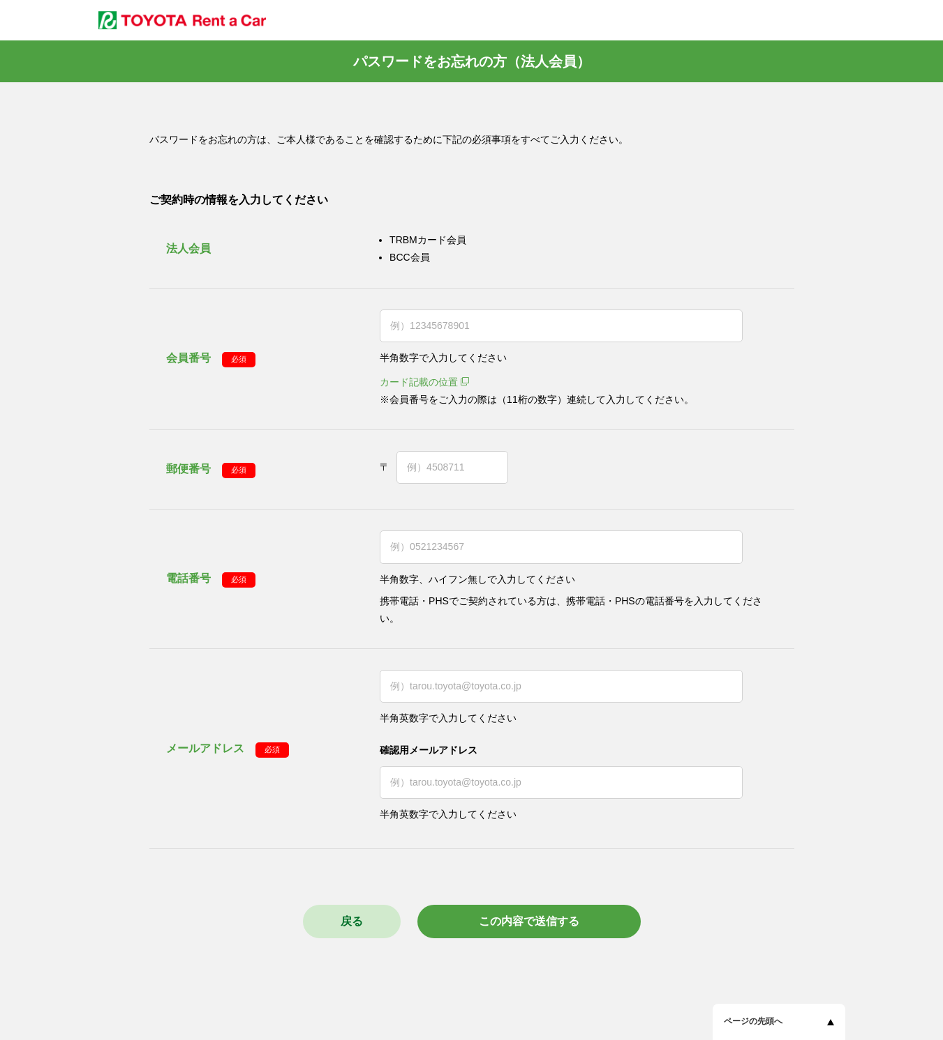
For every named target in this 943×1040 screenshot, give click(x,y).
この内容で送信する (529, 921)
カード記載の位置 (419, 382)
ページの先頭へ (753, 1021)
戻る (352, 921)
